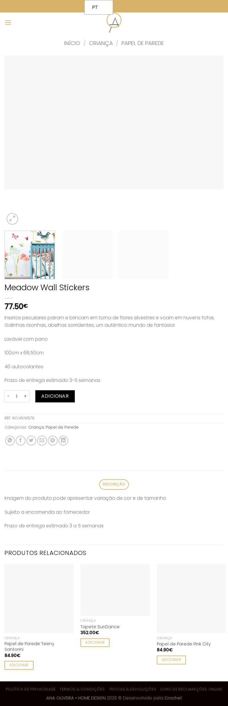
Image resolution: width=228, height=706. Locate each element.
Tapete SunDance (100, 627)
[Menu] (8, 22)
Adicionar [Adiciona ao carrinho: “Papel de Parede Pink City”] (171, 659)
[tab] (114, 484)
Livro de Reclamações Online (191, 689)
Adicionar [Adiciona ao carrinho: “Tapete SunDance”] (95, 642)
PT (95, 7)
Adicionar (55, 396)
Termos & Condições (82, 689)
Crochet (173, 698)
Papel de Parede (142, 43)
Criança (101, 43)
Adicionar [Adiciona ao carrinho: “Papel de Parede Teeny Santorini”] (19, 665)
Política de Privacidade (31, 689)
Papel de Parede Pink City (184, 644)
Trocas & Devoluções (132, 689)
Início (72, 43)
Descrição (114, 484)
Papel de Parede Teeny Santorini (29, 646)
